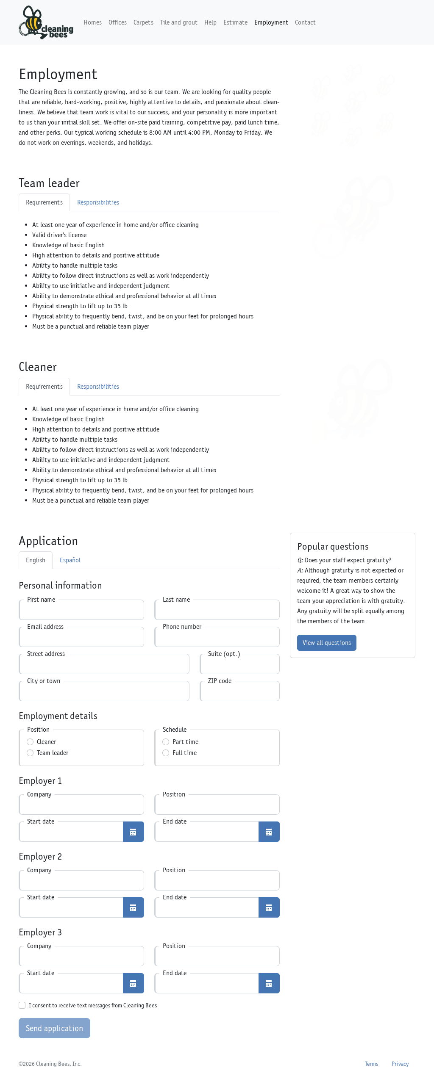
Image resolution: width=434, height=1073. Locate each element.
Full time (184, 753)
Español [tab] (70, 560)
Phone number (182, 626)
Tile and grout (179, 22)
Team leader (52, 753)
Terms (371, 1063)
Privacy (400, 1063)
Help (210, 22)
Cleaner (46, 742)
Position (174, 794)
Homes (92, 22)
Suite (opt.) (224, 654)
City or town (43, 681)
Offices (117, 22)
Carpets (143, 22)
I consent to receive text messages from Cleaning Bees (93, 1005)
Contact (305, 22)
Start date (40, 821)
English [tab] (35, 560)
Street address (46, 654)
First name (41, 599)
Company (39, 794)
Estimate (235, 22)
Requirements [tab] (44, 202)
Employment (271, 22)
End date (174, 821)
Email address (45, 626)
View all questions (327, 643)
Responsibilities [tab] (98, 202)
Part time (185, 742)
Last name (176, 599)
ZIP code (219, 681)
